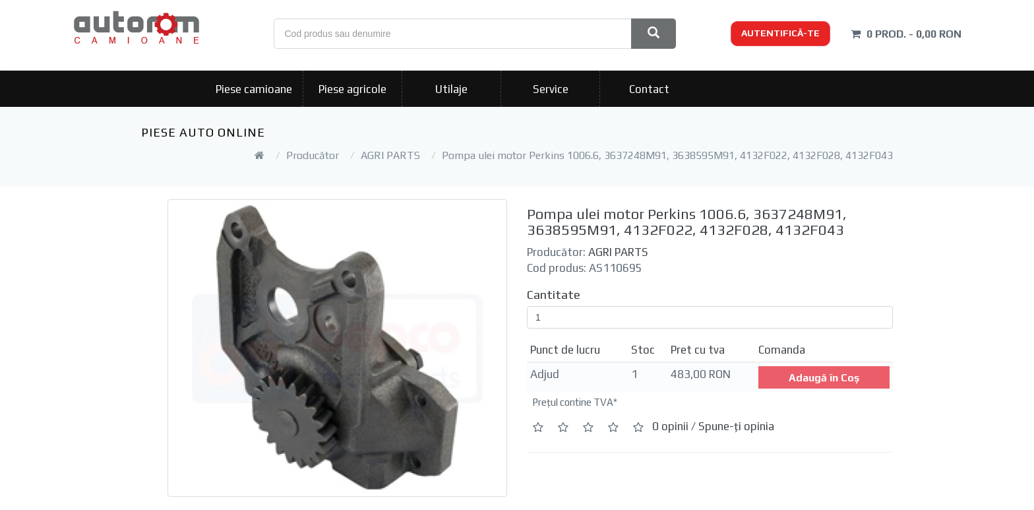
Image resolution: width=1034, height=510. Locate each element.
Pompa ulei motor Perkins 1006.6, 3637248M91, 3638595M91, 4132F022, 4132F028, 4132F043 (667, 155)
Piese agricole (352, 89)
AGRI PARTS (390, 155)
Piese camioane (254, 89)
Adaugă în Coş (824, 377)
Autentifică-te (780, 33)
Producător (312, 155)
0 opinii (670, 426)
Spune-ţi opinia (736, 426)
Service (550, 89)
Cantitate (553, 295)
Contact (649, 89)
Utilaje (451, 89)
